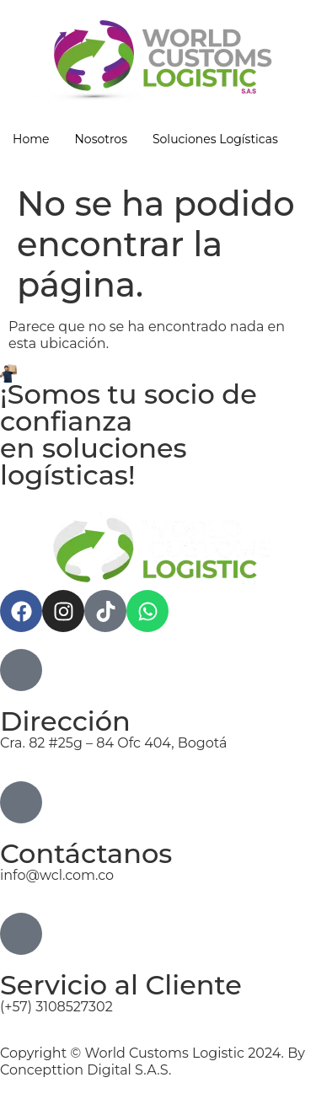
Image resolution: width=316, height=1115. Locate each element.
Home (31, 139)
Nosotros (100, 139)
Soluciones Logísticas (215, 139)
